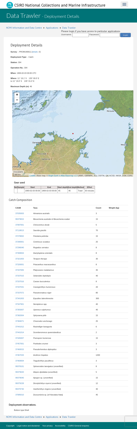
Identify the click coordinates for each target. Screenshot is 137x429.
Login (125, 35)
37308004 (19, 253)
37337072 (19, 293)
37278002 (19, 236)
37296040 (19, 247)
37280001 (19, 242)
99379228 (19, 383)
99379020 (19, 372)
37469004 (19, 361)
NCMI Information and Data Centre (24, 27)
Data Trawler (69, 27)
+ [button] (17, 95)
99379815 (19, 219)
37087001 (19, 225)
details (35, 52)
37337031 (19, 287)
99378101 (19, 366)
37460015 (19, 349)
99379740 (19, 389)
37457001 (19, 344)
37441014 (19, 332)
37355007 (19, 310)
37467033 (19, 355)
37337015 (19, 276)
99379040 (19, 378)
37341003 (19, 298)
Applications (52, 27)
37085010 (19, 395)
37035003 (19, 213)
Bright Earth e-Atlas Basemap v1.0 (63, 176)
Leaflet (32, 176)
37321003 (19, 259)
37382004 (19, 315)
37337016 (19, 281)
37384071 (19, 321)
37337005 (19, 270)
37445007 (19, 338)
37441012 (19, 327)
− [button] (17, 100)
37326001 (19, 264)
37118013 (19, 230)
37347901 (19, 304)
